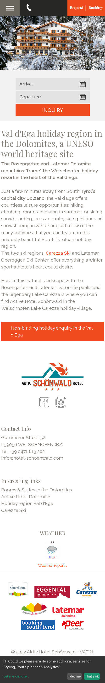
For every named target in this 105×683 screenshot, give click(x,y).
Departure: (30, 96)
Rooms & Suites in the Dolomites (36, 489)
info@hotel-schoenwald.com (32, 458)
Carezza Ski (58, 253)
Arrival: (26, 83)
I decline (74, 676)
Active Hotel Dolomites (26, 496)
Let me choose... (16, 676)
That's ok (92, 676)
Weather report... (52, 565)
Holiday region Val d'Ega (27, 503)
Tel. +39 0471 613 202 (23, 451)
